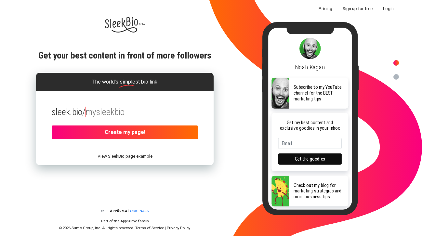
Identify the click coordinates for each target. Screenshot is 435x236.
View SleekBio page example (125, 156)
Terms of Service (149, 228)
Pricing (325, 8)
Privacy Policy (178, 228)
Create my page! (125, 132)
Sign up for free (358, 8)
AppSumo (129, 221)
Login (388, 8)
